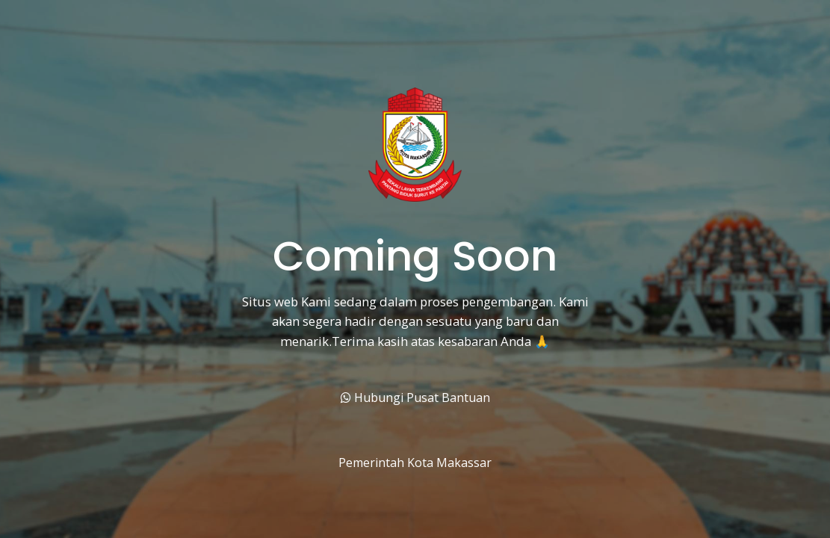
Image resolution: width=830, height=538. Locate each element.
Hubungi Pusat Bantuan (415, 397)
